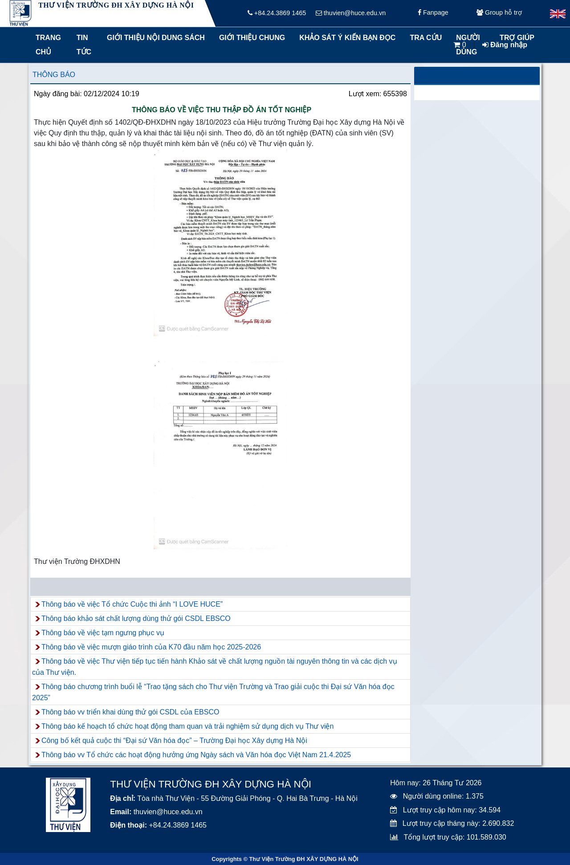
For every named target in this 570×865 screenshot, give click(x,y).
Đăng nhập (504, 45)
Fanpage (433, 13)
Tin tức (84, 45)
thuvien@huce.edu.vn (351, 13)
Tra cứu (426, 37)
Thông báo (54, 74)
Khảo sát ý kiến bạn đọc (345, 37)
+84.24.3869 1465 (277, 13)
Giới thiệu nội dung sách (154, 37)
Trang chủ (48, 45)
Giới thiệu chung (251, 37)
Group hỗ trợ (499, 13)
